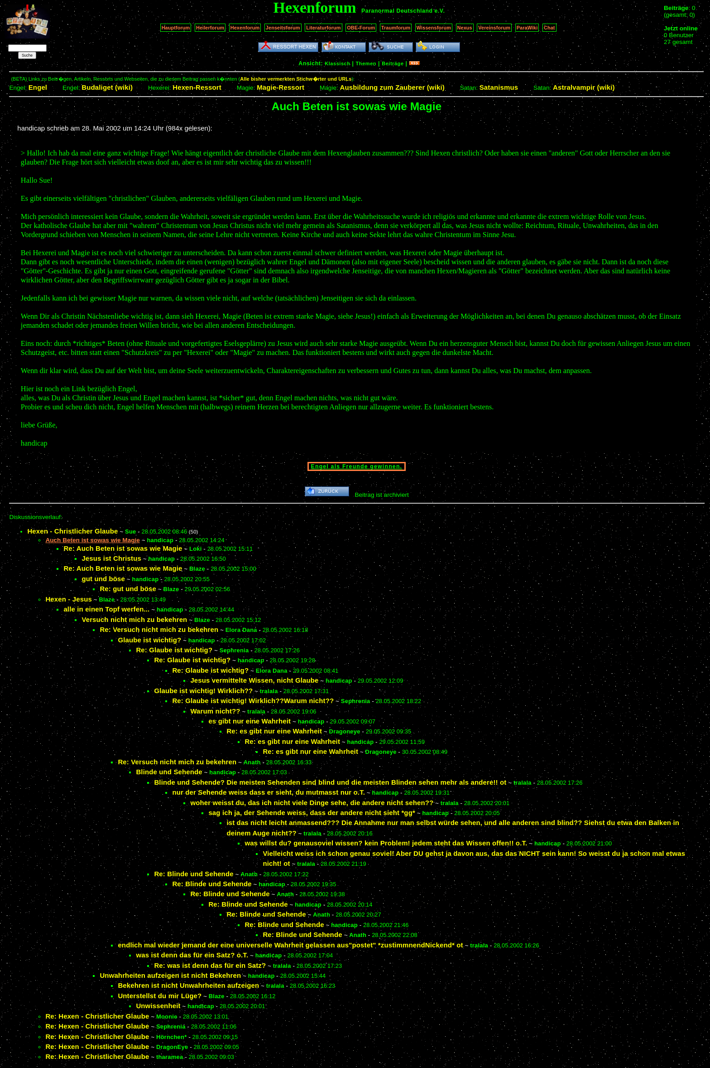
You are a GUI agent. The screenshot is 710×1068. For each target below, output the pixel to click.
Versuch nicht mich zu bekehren (134, 619)
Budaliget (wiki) (107, 87)
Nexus (464, 27)
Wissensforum (434, 27)
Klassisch (337, 63)
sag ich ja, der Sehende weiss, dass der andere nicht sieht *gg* (311, 812)
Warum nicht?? (215, 711)
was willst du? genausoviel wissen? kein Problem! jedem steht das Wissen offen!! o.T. (386, 843)
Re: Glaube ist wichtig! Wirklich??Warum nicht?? (253, 700)
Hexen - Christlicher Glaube (72, 531)
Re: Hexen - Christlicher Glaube (97, 1016)
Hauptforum (176, 27)
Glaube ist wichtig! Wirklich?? (203, 690)
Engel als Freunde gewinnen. (357, 466)
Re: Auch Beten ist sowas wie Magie (122, 548)
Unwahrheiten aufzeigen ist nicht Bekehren (170, 975)
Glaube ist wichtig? (149, 640)
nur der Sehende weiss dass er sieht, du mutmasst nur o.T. (268, 792)
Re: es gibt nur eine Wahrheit (274, 731)
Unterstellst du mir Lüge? (159, 996)
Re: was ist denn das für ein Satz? (210, 965)
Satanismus (499, 87)
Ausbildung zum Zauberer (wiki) (392, 87)
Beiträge (392, 63)
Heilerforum (210, 27)
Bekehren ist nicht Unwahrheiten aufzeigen (188, 985)
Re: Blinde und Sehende (193, 874)
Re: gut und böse (128, 588)
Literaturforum (323, 27)
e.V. (439, 11)
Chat (549, 27)
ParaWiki (527, 27)
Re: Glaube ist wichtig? (174, 650)
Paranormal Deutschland (397, 11)
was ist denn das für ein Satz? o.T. (192, 955)
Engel (38, 87)
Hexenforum (245, 27)
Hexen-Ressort (197, 87)
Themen (366, 63)
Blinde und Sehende (169, 772)
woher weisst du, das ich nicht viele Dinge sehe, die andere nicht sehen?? (311, 802)
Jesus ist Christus (111, 558)
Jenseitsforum (283, 27)
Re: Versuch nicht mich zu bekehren (159, 629)
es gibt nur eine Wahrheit (249, 721)
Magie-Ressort (280, 87)
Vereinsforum (494, 27)
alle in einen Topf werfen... (106, 609)
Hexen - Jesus (68, 599)
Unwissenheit (158, 1006)
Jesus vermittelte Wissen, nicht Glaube (254, 680)
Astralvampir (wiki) (584, 87)
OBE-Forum (361, 27)
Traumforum (396, 27)
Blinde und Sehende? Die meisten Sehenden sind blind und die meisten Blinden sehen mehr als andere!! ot (330, 782)
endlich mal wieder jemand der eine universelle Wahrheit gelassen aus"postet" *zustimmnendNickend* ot (290, 945)
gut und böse (103, 579)
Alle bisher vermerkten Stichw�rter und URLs (295, 79)
